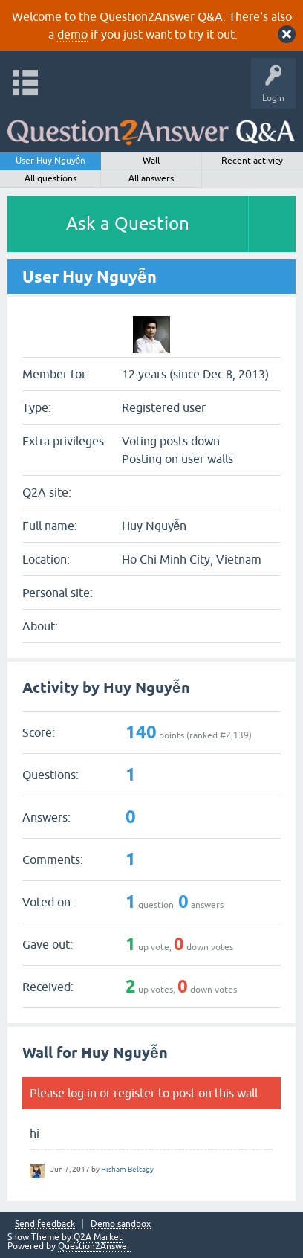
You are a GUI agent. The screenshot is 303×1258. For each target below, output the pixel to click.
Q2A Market (98, 1237)
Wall (151, 160)
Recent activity (252, 160)
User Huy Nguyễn (50, 160)
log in (82, 1093)
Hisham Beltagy (127, 1169)
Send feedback (45, 1224)
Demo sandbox (121, 1224)
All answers (151, 178)
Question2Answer (94, 1246)
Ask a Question (127, 223)
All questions (50, 178)
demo (72, 34)
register (134, 1093)
